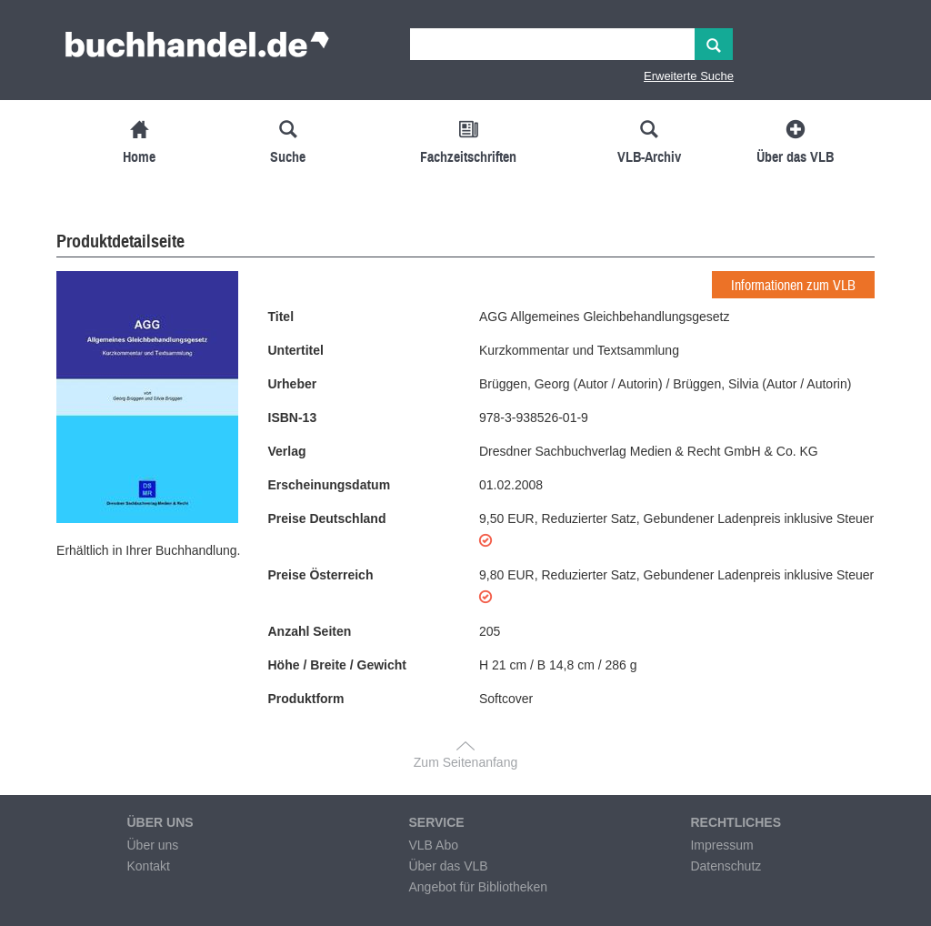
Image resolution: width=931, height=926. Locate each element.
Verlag (287, 451)
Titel (281, 316)
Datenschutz (725, 866)
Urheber (292, 384)
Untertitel (296, 350)
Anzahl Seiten (310, 631)
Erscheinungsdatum (329, 485)
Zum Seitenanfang (465, 762)
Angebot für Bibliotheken (477, 887)
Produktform (306, 698)
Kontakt (147, 866)
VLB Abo (433, 845)
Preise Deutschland (327, 518)
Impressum (721, 845)
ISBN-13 (292, 417)
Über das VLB (447, 866)
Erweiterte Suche (689, 76)
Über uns (152, 845)
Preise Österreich (321, 575)
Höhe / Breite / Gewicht (337, 665)
